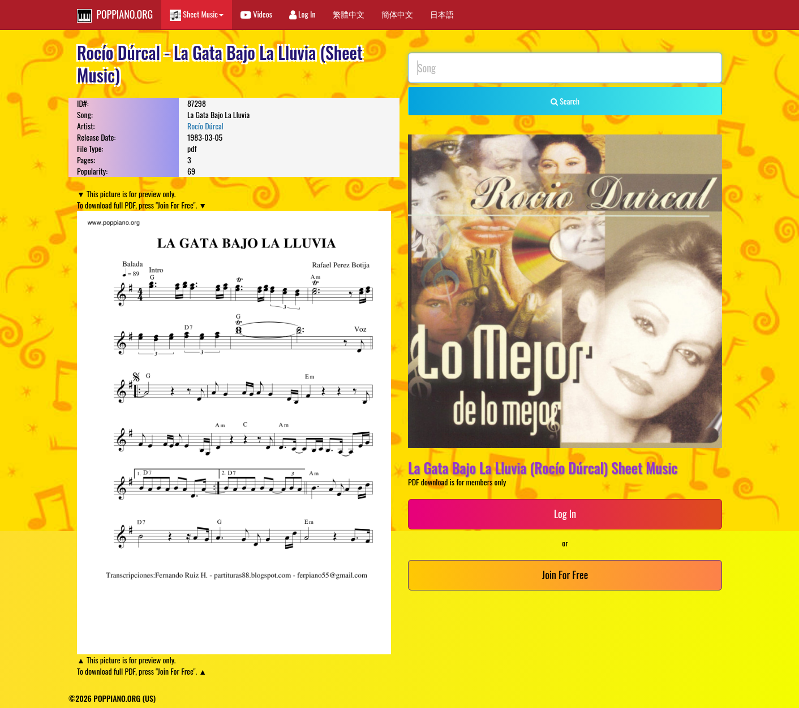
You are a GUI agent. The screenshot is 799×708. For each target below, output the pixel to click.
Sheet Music (197, 14)
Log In (302, 14)
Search (565, 101)
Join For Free (565, 574)
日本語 (442, 14)
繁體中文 (348, 14)
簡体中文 (397, 14)
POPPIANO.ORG (115, 15)
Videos (256, 14)
